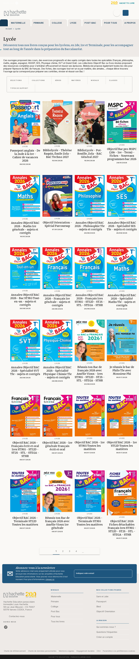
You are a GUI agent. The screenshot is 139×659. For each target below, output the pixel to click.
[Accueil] (15, 12)
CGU (99, 651)
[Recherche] (116, 12)
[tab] (4, 22)
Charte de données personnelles (42, 651)
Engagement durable (85, 651)
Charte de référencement (15, 651)
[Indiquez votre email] (99, 574)
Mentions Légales (66, 651)
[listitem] (16, 3)
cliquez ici (50, 579)
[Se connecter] (129, 12)
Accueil (9, 29)
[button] (17, 80)
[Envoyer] (129, 573)
